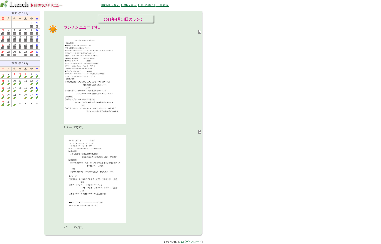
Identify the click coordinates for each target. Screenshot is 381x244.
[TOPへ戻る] (129, 5)
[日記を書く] (146, 5)
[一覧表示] (162, 5)
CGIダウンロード (190, 241)
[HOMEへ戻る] (110, 5)
